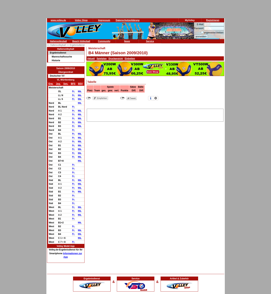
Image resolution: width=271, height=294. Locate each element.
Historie (56, 60)
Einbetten (130, 58)
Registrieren (212, 20)
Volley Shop (81, 20)
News (127, 41)
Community (104, 41)
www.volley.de (58, 20)
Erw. (50, 83)
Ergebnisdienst (58, 52)
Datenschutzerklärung (128, 20)
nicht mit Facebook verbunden (88, 98)
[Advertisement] (155, 114)
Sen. (65, 83)
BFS (73, 83)
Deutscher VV (57, 76)
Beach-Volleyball (81, 41)
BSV (80, 83)
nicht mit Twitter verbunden (122, 98)
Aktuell (91, 58)
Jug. (58, 83)
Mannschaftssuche (62, 56)
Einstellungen (155, 98)
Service (150, 41)
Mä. (80, 91)
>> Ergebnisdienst (75, 45)
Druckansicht (116, 58)
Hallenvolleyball (58, 41)
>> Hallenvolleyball (56, 45)
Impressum (104, 20)
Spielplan (102, 58)
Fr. (73, 91)
